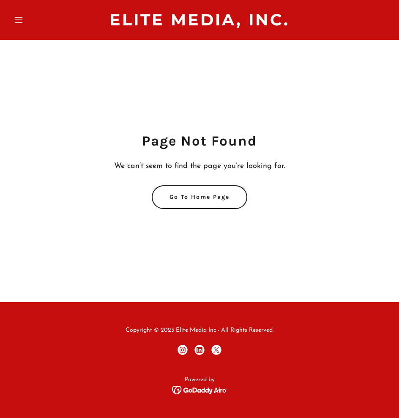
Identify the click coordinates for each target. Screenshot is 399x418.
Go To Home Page (199, 197)
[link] (199, 23)
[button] (38, 19)
